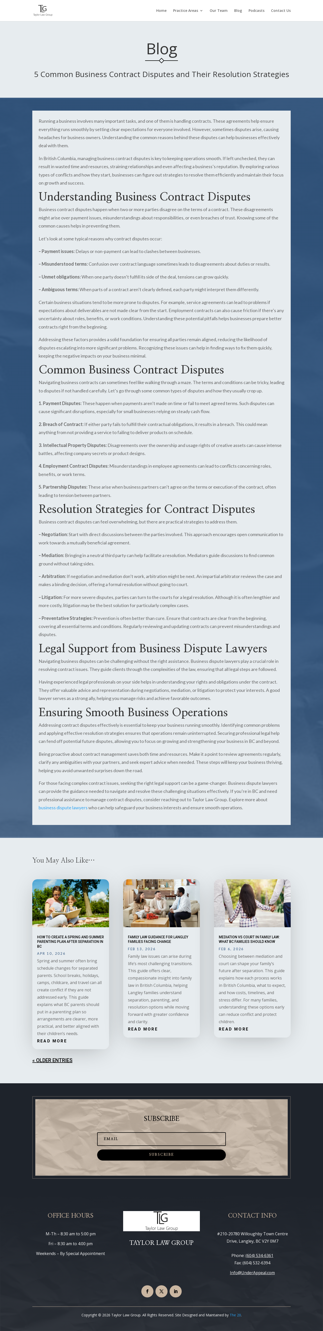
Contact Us (281, 11)
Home (161, 11)
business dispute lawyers (63, 807)
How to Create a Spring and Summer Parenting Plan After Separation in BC (70, 941)
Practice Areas (185, 11)
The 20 (235, 1315)
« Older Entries (52, 1060)
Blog (238, 11)
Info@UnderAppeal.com (252, 1272)
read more (52, 1041)
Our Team (219, 11)
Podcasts (256, 11)
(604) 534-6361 (259, 1255)
